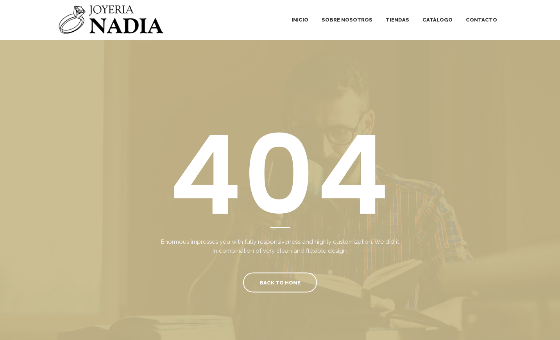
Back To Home (280, 282)
